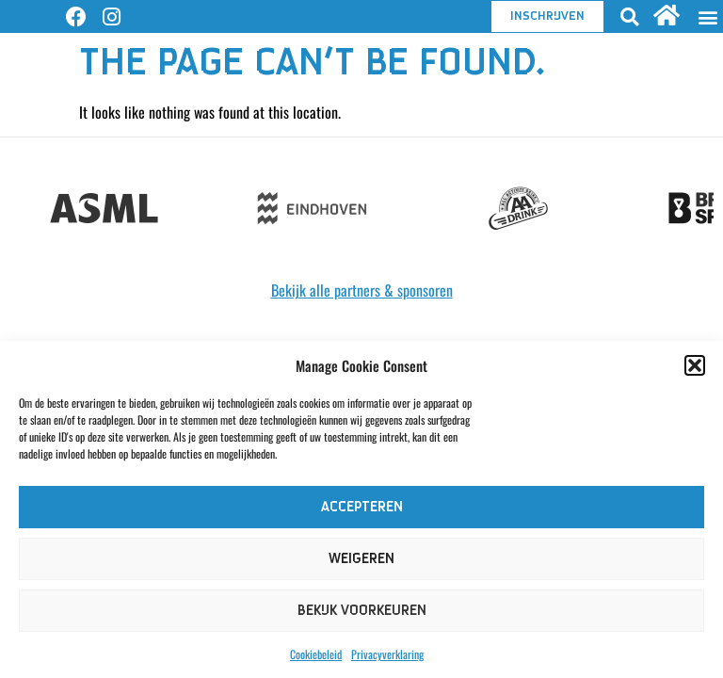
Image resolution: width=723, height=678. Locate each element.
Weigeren (361, 559)
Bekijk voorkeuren (361, 611)
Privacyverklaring (387, 654)
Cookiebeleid (316, 654)
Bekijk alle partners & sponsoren (362, 290)
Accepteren (362, 507)
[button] (694, 365)
